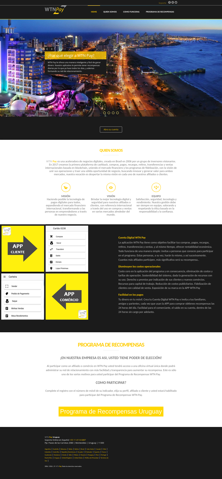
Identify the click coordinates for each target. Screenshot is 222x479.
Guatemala (48, 455)
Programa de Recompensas (111, 344)
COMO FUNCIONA (131, 11)
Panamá (83, 455)
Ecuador (80, 452)
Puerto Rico (48, 458)
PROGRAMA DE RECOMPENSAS (160, 11)
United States (78, 458)
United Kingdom (67, 458)
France (104, 452)
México (76, 455)
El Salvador (88, 452)
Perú (97, 455)
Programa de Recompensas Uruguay (111, 411)
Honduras (57, 455)
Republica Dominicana (69, 452)
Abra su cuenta (111, 129)
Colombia (48, 452)
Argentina (48, 449)
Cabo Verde (90, 449)
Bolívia (77, 449)
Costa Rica (56, 452)
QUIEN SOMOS (110, 11)
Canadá (98, 449)
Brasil (82, 449)
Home (94, 11)
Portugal (103, 455)
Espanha (97, 452)
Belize (70, 449)
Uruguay (57, 458)
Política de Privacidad (91, 458)
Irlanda (64, 455)
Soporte (162, 3)
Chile (104, 449)
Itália (70, 455)
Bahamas (64, 449)
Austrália (56, 449)
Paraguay (91, 455)
